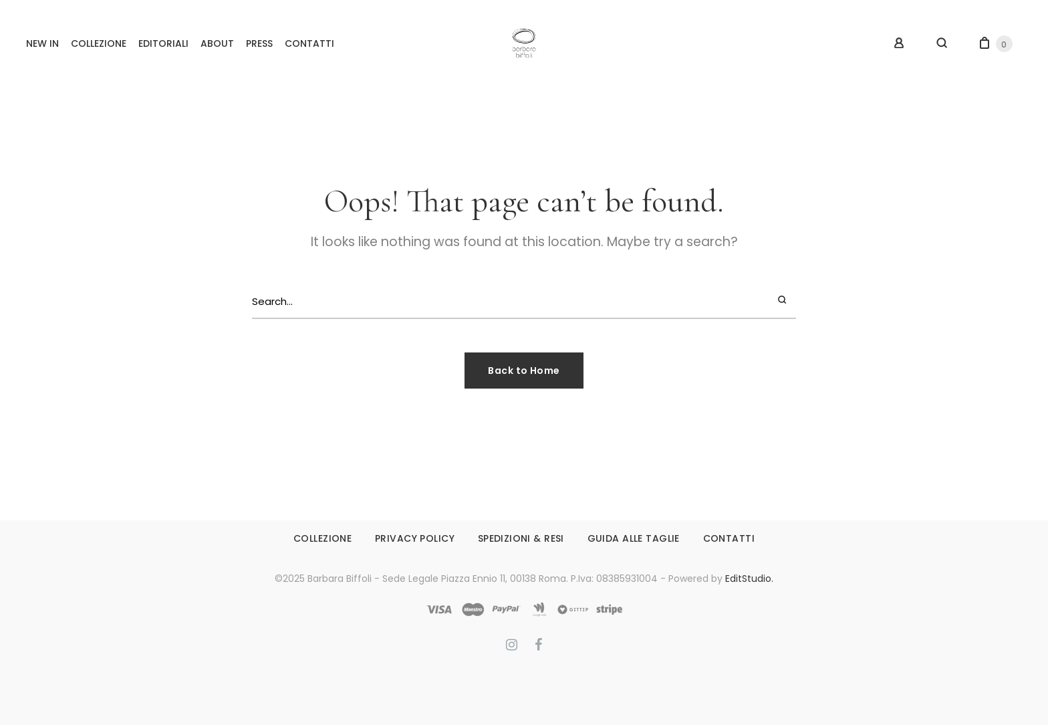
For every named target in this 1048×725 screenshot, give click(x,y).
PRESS (259, 43)
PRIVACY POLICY (414, 538)
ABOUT (217, 43)
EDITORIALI (163, 43)
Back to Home (523, 370)
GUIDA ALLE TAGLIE (633, 538)
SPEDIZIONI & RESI (521, 538)
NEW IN (42, 43)
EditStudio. (749, 578)
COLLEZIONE (98, 43)
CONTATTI (309, 43)
